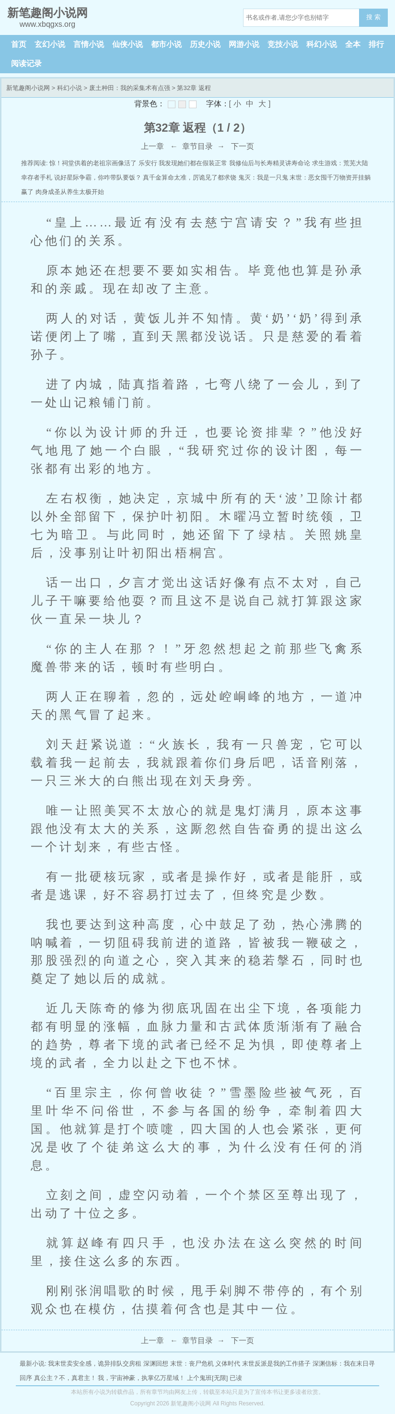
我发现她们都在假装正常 (193, 163)
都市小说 (166, 44)
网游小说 (244, 44)
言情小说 (88, 44)
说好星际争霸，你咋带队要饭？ (97, 177)
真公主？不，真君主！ (65, 1377)
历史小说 (205, 44)
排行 (376, 44)
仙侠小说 (127, 44)
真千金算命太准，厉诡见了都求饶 (189, 177)
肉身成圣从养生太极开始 (69, 191)
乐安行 (148, 163)
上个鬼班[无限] (207, 1377)
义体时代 (227, 1363)
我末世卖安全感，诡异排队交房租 (94, 1363)
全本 (352, 44)
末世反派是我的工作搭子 (276, 1363)
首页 (18, 44)
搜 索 (373, 17)
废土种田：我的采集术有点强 (129, 87)
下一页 (242, 146)
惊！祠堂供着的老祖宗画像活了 (93, 163)
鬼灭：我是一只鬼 (263, 177)
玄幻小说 (50, 44)
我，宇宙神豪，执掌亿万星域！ (141, 1377)
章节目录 (197, 146)
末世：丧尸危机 (192, 1363)
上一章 (152, 146)
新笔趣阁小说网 (28, 87)
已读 (236, 1377)
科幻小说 (321, 44)
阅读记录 (26, 63)
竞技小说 (282, 44)
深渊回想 (155, 1363)
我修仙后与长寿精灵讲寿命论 (269, 163)
